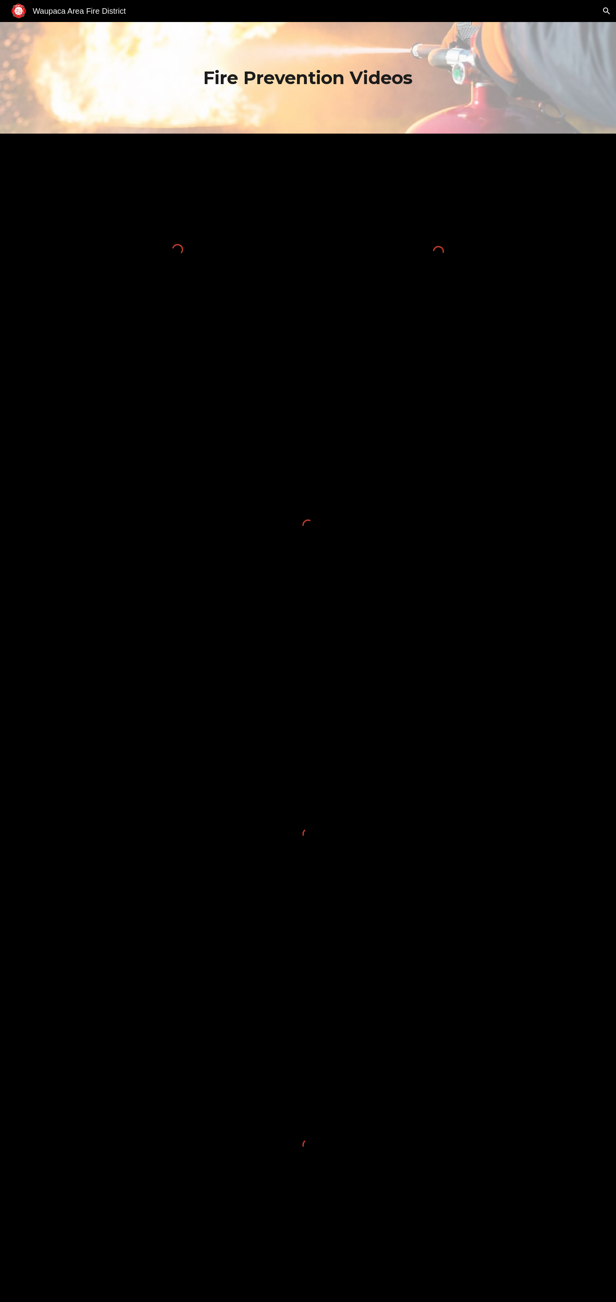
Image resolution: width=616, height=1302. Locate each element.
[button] (606, 11)
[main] (308, 78)
